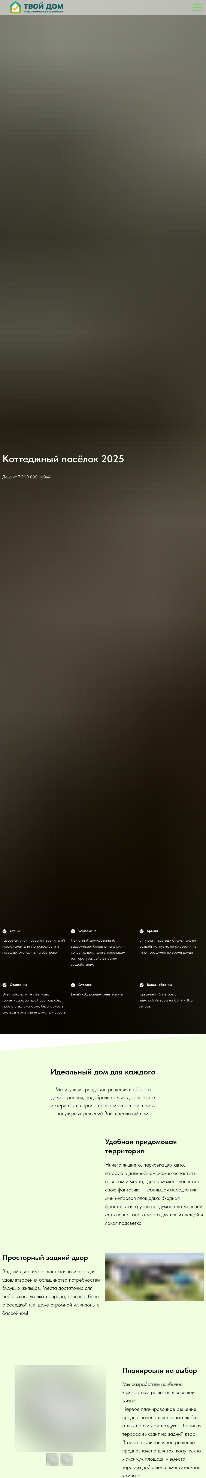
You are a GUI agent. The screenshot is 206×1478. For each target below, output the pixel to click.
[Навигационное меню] (197, 7)
